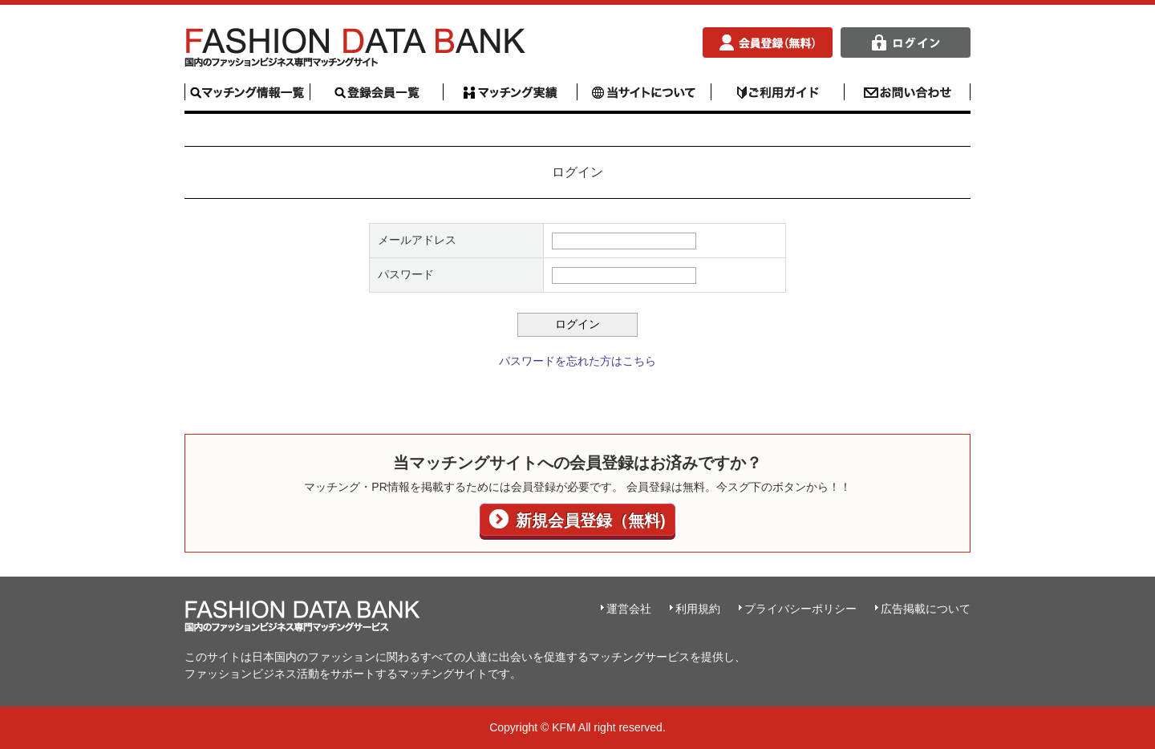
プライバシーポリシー (800, 608)
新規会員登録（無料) (588, 520)
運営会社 (628, 608)
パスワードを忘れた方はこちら (577, 360)
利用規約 (697, 608)
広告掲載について (926, 608)
